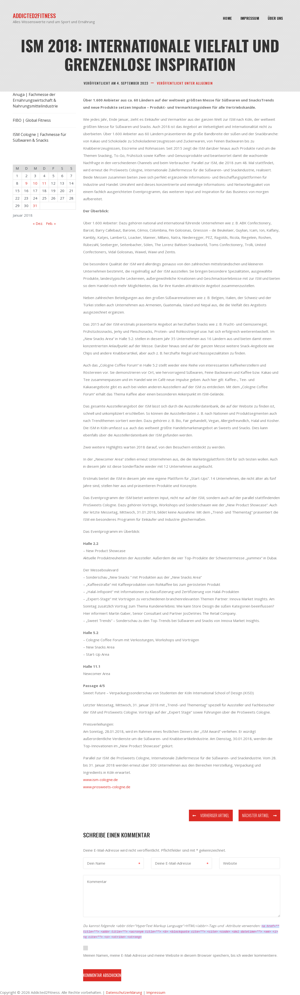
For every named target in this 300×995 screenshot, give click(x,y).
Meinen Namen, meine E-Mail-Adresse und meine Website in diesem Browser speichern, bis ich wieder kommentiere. (180, 955)
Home (227, 18)
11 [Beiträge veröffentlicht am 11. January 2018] (44, 183)
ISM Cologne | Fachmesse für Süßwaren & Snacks (39, 137)
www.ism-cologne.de (100, 779)
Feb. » (51, 223)
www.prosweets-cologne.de (106, 786)
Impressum (249, 18)
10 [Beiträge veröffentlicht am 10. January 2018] (35, 183)
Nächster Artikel (259, 815)
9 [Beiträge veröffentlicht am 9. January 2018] (26, 183)
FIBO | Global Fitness (32, 120)
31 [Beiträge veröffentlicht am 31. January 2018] (35, 205)
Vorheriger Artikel (211, 815)
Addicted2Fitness (34, 15)
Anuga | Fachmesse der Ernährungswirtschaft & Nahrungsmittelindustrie (35, 100)
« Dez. (38, 223)
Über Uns (275, 18)
